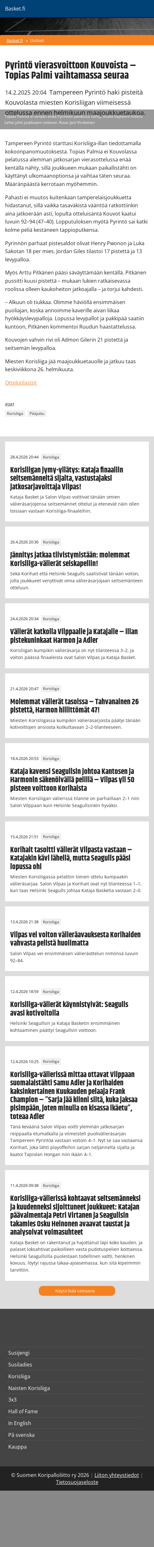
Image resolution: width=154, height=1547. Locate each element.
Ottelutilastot (21, 382)
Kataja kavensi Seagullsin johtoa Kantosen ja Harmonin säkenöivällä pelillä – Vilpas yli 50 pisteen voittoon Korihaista (72, 780)
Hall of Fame (23, 1411)
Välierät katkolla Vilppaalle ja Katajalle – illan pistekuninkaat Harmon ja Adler (74, 636)
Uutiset (37, 40)
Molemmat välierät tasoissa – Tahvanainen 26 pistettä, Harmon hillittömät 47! (74, 706)
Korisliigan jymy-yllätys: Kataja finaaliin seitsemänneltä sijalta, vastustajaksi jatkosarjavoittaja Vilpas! (66, 479)
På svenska (21, 1434)
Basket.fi (15, 40)
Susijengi (19, 1352)
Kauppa (17, 1446)
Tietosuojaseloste (77, 1482)
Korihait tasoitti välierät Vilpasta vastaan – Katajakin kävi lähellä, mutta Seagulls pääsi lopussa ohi (71, 858)
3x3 (12, 1399)
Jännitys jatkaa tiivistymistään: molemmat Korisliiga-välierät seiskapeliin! (70, 559)
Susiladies (20, 1364)
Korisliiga (15, 413)
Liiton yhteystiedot (116, 1475)
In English (19, 1423)
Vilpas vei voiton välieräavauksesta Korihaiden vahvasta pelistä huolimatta (75, 939)
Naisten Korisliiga (29, 1388)
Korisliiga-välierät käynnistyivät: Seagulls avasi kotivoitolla (69, 1009)
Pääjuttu (37, 413)
